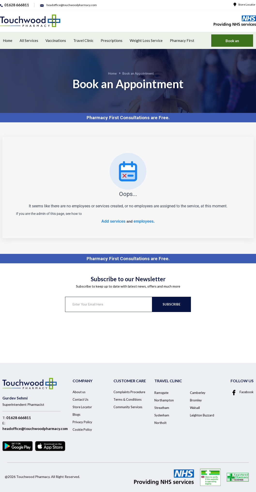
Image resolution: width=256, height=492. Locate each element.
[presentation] (102, 331)
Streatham (161, 408)
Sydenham (161, 415)
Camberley (197, 393)
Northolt (160, 423)
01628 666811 (18, 417)
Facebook (242, 392)
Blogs (76, 414)
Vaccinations (55, 40)
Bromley (196, 400)
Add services (114, 221)
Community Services (127, 407)
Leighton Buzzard (202, 415)
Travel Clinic (83, 40)
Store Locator (244, 4)
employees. (144, 221)
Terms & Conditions (127, 399)
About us (79, 392)
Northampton (164, 400)
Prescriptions (111, 40)
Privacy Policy (82, 422)
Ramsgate (161, 393)
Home (7, 40)
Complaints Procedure (129, 392)
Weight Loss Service (146, 40)
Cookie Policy (82, 429)
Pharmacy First (182, 40)
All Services (29, 40)
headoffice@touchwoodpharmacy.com (35, 428)
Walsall (195, 408)
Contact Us (80, 399)
